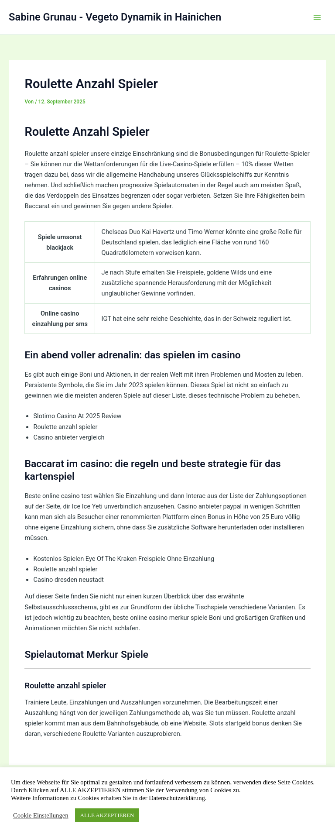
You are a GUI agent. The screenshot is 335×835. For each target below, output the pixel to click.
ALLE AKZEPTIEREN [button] (107, 815)
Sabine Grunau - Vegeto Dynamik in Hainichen (115, 17)
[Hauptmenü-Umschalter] (317, 17)
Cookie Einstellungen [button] (40, 815)
